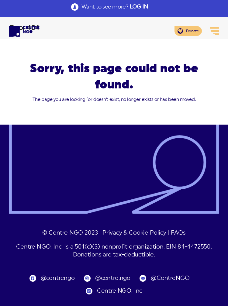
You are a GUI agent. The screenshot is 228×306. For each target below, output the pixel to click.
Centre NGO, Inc (119, 291)
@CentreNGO (170, 278)
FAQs (178, 233)
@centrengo (58, 278)
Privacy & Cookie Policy (134, 233)
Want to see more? (114, 6)
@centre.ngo (112, 278)
